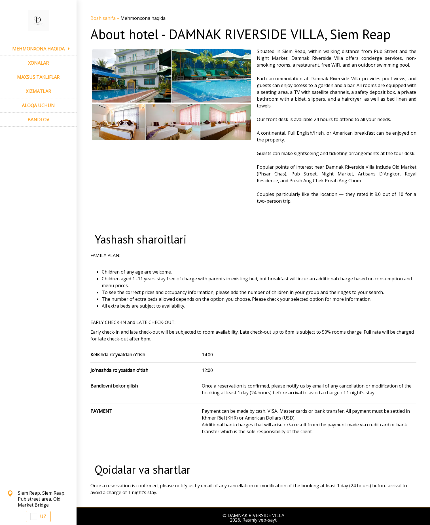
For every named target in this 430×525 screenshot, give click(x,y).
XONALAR (38, 63)
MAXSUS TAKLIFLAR (38, 77)
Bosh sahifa (103, 18)
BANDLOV (38, 120)
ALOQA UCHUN (38, 105)
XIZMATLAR (38, 91)
